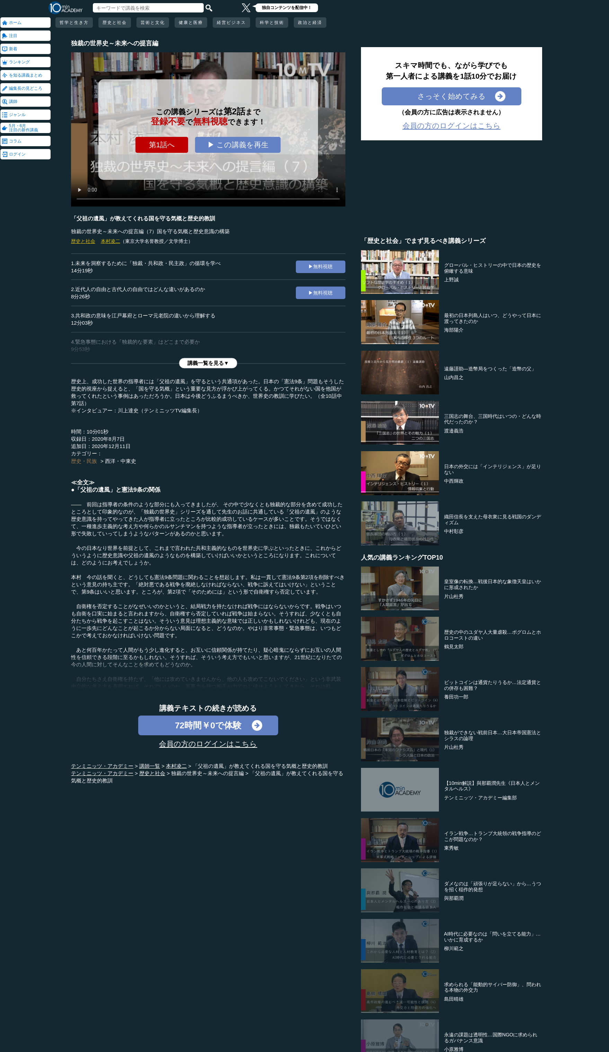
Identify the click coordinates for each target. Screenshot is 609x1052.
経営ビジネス (231, 22)
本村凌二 (110, 241)
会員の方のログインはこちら (208, 744)
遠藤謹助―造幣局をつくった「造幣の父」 (490, 368)
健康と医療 (191, 22)
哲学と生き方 (74, 22)
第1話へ (162, 145)
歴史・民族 (84, 461)
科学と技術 (272, 22)
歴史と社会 (115, 22)
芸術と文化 (153, 22)
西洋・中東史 (120, 461)
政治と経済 (310, 22)
